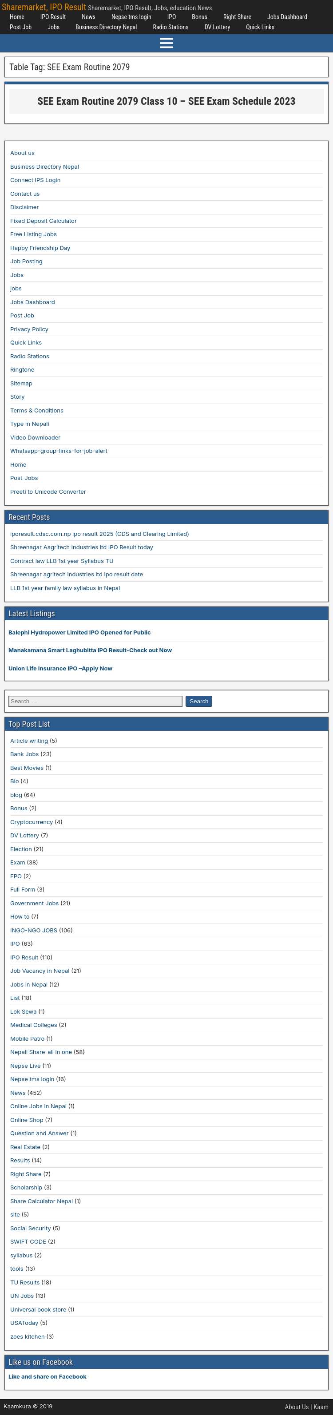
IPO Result (53, 16)
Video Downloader (35, 437)
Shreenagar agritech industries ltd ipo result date (76, 574)
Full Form (22, 889)
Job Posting (26, 261)
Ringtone (22, 369)
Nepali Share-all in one (41, 1051)
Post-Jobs (24, 477)
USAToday (24, 1322)
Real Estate (25, 1146)
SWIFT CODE (28, 1241)
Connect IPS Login (35, 179)
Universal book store (38, 1309)
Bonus (199, 16)
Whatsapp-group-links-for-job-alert (58, 450)
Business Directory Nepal (106, 27)
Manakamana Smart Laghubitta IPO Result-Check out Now (90, 650)
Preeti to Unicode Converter (48, 491)
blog (16, 794)
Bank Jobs (24, 753)
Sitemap (21, 383)
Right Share (237, 16)
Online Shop (27, 1119)
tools (17, 1268)
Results (20, 1160)
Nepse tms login (131, 16)
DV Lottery (217, 27)
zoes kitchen (27, 1336)
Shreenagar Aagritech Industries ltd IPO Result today (81, 547)
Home (17, 16)
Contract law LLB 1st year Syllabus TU (62, 560)
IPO (171, 16)
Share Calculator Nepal (41, 1201)
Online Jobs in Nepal (38, 1106)
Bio (14, 781)
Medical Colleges (33, 1024)
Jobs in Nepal (29, 984)
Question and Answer (39, 1133)
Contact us (25, 193)
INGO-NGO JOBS (33, 930)
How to (19, 916)
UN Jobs (22, 1295)
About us (22, 152)
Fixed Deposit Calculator (43, 220)
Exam (17, 862)
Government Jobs (34, 903)
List (15, 997)
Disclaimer (24, 206)
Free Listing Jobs (33, 234)
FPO (16, 876)
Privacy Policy (29, 329)
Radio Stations (170, 27)
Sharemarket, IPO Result (44, 7)
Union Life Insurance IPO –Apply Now (60, 668)
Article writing (29, 740)
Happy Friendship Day (40, 247)
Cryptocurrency (31, 821)
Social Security (30, 1228)
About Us (297, 1407)
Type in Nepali (29, 423)
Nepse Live (25, 1065)
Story (17, 396)
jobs (16, 288)
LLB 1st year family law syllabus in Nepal (65, 587)
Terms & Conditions (36, 410)
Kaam (321, 1407)
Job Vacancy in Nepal (40, 970)
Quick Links (260, 27)
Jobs (53, 27)
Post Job (21, 27)
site (15, 1214)
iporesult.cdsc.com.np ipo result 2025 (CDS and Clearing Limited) (99, 533)
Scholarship (26, 1187)
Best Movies (27, 767)
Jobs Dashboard (287, 16)
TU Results (25, 1282)
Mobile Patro (27, 1038)
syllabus (21, 1255)
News (88, 16)
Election (21, 848)
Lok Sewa (23, 1011)
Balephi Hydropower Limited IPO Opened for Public (79, 632)
